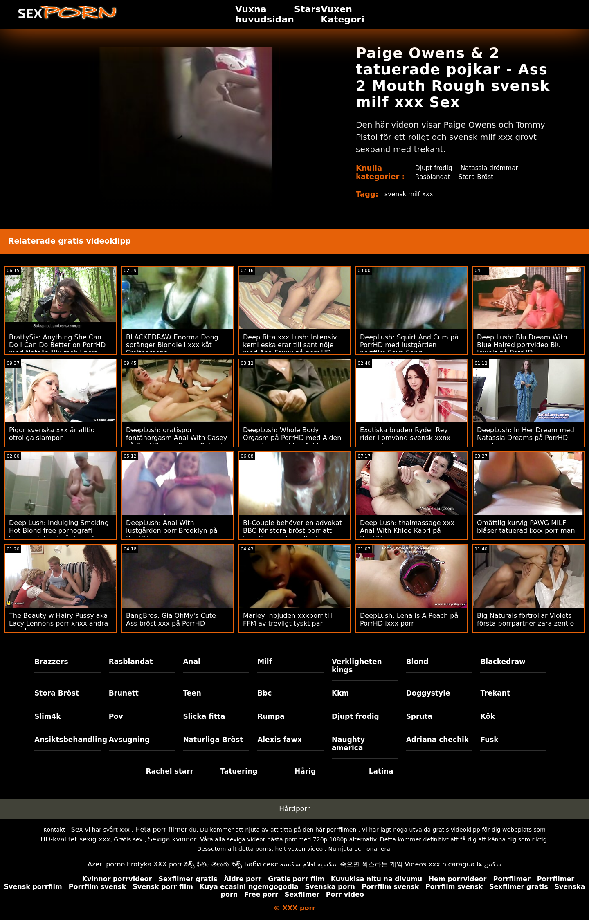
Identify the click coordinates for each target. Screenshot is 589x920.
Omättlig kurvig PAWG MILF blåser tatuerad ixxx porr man (526, 526)
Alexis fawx (279, 740)
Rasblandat (432, 177)
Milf (264, 661)
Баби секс (261, 864)
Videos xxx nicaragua (439, 864)
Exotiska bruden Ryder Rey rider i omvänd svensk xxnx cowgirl (405, 437)
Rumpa (271, 716)
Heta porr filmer (161, 829)
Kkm (340, 693)
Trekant (495, 693)
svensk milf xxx (409, 194)
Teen (192, 693)
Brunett (124, 693)
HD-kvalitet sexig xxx (75, 839)
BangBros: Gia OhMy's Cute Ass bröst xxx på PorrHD (171, 619)
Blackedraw (502, 661)
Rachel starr (170, 771)
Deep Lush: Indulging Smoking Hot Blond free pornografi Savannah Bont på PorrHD (59, 530)
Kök (487, 716)
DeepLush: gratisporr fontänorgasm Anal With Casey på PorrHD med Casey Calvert (176, 437)
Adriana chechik (437, 740)
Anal (191, 661)
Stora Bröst (477, 177)
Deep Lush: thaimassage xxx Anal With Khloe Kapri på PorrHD (407, 530)
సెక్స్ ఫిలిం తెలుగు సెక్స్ (213, 864)
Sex (77, 829)
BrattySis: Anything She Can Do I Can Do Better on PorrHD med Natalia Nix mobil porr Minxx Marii (57, 348)
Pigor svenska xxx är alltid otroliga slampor (52, 434)
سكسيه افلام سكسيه (309, 864)
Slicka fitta (204, 716)
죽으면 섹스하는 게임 (371, 864)
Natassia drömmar (491, 168)
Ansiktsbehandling (67, 740)
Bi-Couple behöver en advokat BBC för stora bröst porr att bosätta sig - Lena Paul (292, 530)
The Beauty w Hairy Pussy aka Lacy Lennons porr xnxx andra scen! (58, 623)
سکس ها (489, 864)
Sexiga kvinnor (172, 839)
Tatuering (238, 771)
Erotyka (139, 864)
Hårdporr (294, 809)
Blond (417, 661)
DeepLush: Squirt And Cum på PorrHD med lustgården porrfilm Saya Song (409, 345)
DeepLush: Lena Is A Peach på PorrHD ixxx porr (409, 619)
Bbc (264, 693)
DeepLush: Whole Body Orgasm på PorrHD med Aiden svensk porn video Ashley (292, 437)
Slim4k (47, 716)
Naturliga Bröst (213, 740)
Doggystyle (428, 693)
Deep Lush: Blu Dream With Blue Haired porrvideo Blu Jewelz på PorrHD (522, 345)
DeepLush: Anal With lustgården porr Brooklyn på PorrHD (172, 530)
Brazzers (51, 661)
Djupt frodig (433, 168)
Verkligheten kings (357, 665)
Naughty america (348, 744)
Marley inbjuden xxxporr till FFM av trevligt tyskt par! (288, 619)
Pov (116, 716)
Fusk (489, 740)
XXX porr (167, 864)
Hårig (305, 771)
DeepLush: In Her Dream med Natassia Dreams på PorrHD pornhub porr (525, 437)
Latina (381, 771)
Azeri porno (106, 864)
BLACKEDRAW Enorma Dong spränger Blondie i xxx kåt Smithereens (172, 345)
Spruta (419, 716)
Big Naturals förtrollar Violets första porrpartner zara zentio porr (525, 623)
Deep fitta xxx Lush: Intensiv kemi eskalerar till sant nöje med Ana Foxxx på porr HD (290, 345)
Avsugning (129, 740)
